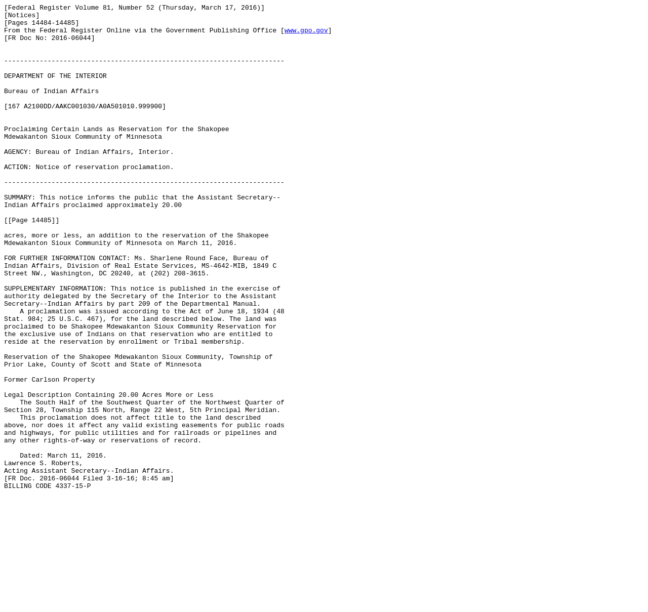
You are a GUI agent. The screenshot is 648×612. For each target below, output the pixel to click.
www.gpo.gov (306, 35)
